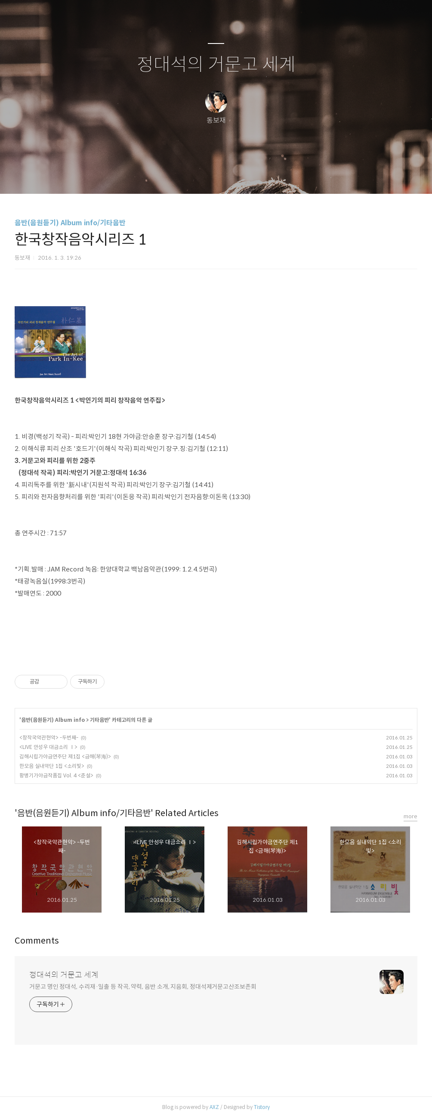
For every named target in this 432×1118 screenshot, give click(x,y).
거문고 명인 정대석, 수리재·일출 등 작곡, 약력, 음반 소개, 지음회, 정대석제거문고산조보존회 (142, 987)
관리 (259, 176)
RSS (230, 176)
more (410, 816)
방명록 (201, 176)
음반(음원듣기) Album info (53, 720)
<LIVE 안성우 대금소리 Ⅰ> (48, 747)
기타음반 (99, 720)
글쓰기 (171, 176)
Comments (37, 940)
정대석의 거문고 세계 (216, 64)
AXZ (214, 1107)
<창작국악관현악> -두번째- (48, 737)
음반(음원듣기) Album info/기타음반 (70, 222)
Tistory (262, 1107)
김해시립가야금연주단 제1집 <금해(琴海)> (65, 756)
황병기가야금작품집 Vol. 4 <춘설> (56, 775)
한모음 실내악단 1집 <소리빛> (51, 766)
